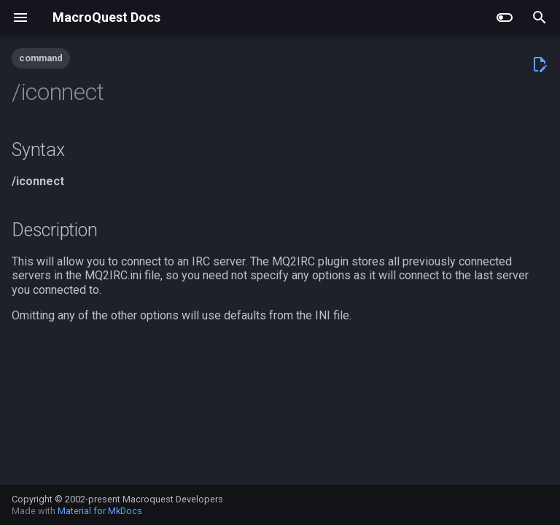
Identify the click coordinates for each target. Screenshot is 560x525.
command (41, 57)
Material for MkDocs (100, 510)
